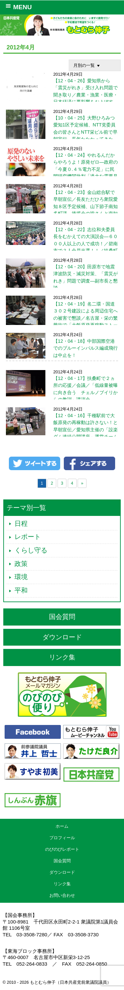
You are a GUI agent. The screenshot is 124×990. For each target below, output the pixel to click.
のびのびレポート (62, 849)
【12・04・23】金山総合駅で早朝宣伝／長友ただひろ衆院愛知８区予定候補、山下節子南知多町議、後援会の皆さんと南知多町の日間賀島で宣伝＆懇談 (85, 206)
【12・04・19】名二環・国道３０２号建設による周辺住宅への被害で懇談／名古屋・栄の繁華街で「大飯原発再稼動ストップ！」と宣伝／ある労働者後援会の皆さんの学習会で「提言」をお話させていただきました (62, 324)
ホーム (62, 826)
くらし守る (30, 550)
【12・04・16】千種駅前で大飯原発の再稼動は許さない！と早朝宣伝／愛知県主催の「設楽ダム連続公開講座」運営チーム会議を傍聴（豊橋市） (85, 429)
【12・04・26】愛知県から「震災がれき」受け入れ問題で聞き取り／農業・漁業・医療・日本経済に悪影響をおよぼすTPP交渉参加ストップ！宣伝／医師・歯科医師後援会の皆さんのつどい (85, 101)
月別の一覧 (87, 65)
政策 (21, 563)
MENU (17, 7)
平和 (21, 590)
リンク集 (62, 657)
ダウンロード (62, 637)
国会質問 (62, 616)
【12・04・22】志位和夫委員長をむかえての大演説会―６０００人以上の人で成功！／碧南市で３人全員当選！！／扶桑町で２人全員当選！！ (62, 243)
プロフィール (62, 837)
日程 (21, 523)
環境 (21, 576)
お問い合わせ (62, 895)
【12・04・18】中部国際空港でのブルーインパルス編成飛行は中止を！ (85, 348)
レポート (27, 536)
